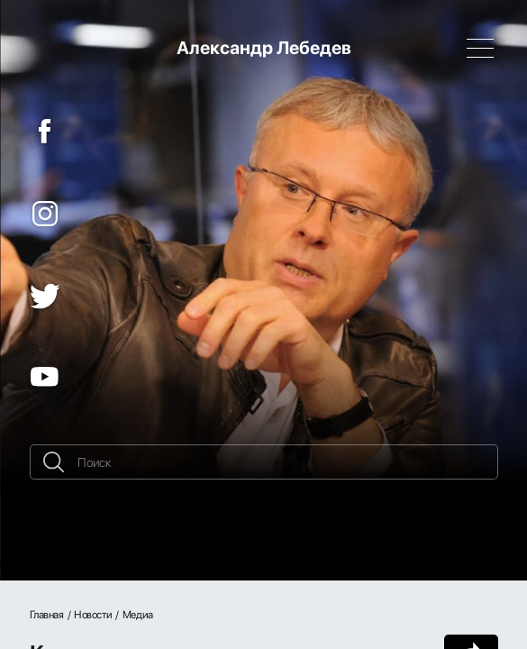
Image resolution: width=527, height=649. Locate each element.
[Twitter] (45, 296)
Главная (47, 614)
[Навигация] (480, 48)
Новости (93, 614)
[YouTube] (45, 377)
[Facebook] (45, 131)
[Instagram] (45, 213)
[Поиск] (264, 462)
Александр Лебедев (264, 47)
